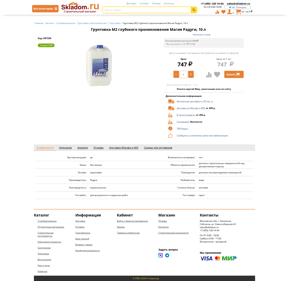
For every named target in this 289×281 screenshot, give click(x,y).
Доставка (131, 3)
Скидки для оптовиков (158, 147)
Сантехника (44, 247)
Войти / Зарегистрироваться (132, 221)
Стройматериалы (47, 221)
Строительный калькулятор (173, 232)
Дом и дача (44, 265)
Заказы (121, 226)
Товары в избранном (128, 232)
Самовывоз (183, 121)
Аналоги (82, 147)
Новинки (42, 271)
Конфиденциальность (87, 250)
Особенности (45, 147)
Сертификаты (82, 232)
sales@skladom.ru (238, 3)
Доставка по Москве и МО (191, 108)
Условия (144, 3)
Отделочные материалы (51, 226)
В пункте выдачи (186, 115)
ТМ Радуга (182, 128)
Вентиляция (44, 259)
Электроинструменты (49, 241)
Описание (65, 147)
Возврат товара (83, 244)
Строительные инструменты (46, 234)
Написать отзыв (201, 34)
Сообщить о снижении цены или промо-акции (202, 135)
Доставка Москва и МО (123, 147)
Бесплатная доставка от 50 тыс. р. (195, 101)
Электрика (43, 253)
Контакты (169, 3)
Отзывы (156, 3)
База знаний (82, 238)
